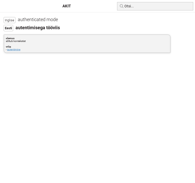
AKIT (66, 6)
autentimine (13, 49)
